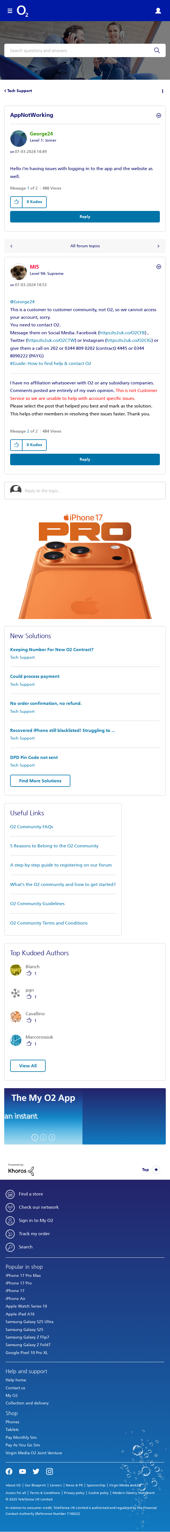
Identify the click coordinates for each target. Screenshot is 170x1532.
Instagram (49, 1471)
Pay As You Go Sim (23, 1445)
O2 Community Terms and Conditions (49, 923)
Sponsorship (96, 1485)
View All (28, 1065)
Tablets (12, 1429)
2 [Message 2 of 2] (28, 431)
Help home (16, 1380)
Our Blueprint (35, 1485)
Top (145, 1169)
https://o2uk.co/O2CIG (128, 340)
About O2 (13, 1485)
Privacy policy (74, 1493)
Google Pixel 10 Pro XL (27, 1352)
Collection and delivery (27, 1403)
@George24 (22, 301)
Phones (12, 1422)
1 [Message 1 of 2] (28, 188)
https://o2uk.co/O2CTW (51, 340)
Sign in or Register (158, 11)
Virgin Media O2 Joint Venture (34, 1453)
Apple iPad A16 (20, 1314)
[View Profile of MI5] (34, 267)
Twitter (36, 1471)
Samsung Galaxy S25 (24, 1329)
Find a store (31, 1194)
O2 (22, 11)
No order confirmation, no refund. (46, 703)
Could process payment (34, 676)
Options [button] (162, 91)
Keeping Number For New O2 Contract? (51, 649)
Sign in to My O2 (36, 1220)
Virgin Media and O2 (125, 1485)
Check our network (39, 1207)
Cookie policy (98, 1493)
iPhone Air (15, 1298)
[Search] (85, 50)
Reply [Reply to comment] (85, 459)
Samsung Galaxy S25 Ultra (29, 1321)
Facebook (9, 1471)
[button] (17, 202)
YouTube (22, 1471)
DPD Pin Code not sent (34, 757)
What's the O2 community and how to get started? (63, 884)
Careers (56, 1485)
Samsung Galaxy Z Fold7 (28, 1344)
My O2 (12, 1395)
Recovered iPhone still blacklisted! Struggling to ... (62, 730)
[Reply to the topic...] (92, 490)
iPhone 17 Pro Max (23, 1275)
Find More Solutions (40, 780)
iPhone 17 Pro (19, 1283)
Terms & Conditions (45, 1493)
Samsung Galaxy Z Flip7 (27, 1337)
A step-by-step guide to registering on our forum (61, 865)
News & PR (74, 1485)
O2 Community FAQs (31, 826)
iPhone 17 (15, 1290)
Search (26, 1247)
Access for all (16, 1493)
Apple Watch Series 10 (26, 1306)
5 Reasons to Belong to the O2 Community (54, 846)
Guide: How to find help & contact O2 (52, 363)
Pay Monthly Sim (21, 1437)
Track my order (34, 1233)
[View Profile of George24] (41, 134)
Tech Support (19, 90)
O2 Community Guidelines (37, 903)
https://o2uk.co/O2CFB (122, 332)
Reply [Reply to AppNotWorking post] (85, 216)
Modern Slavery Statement (134, 1493)
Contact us (15, 1388)
